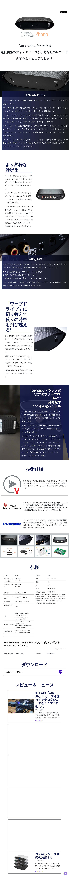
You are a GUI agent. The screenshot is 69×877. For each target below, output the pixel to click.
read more (38, 720)
